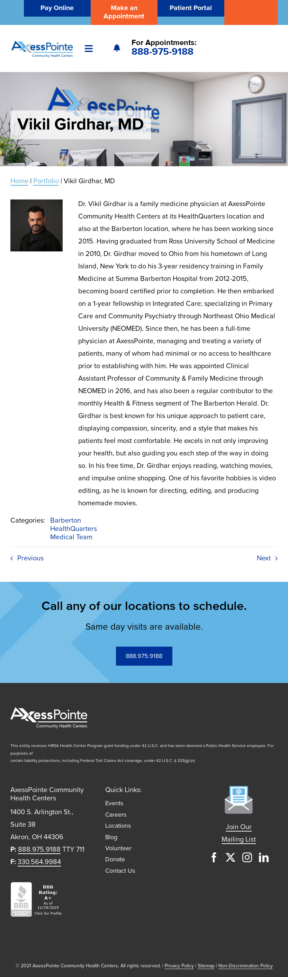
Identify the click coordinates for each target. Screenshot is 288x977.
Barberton (65, 520)
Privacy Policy (179, 966)
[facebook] (214, 857)
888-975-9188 (163, 52)
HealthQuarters (73, 529)
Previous (30, 558)
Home (19, 181)
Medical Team (71, 537)
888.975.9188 (39, 849)
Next (264, 558)
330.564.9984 (39, 862)
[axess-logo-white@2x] (48, 711)
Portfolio (46, 181)
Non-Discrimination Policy (245, 966)
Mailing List (239, 839)
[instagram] (247, 857)
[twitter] (230, 857)
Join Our (239, 827)
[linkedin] (264, 857)
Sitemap (206, 966)
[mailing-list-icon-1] (239, 789)
